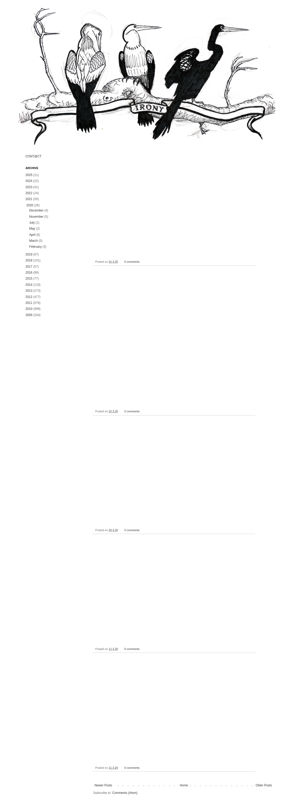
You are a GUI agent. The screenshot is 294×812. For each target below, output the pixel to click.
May (32, 228)
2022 (29, 193)
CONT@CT (34, 156)
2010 (29, 309)
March (33, 241)
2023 (29, 187)
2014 (29, 285)
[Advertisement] (54, 403)
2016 (29, 272)
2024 (29, 181)
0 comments (132, 261)
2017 (29, 266)
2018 (29, 260)
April (32, 235)
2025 (29, 175)
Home (184, 785)
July (32, 222)
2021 (29, 199)
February (35, 246)
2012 (29, 297)
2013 (29, 290)
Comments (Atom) (124, 793)
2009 (29, 315)
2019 (29, 254)
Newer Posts (103, 785)
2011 (29, 303)
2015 (29, 278)
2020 (29, 205)
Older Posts (264, 785)
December (36, 210)
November (36, 216)
